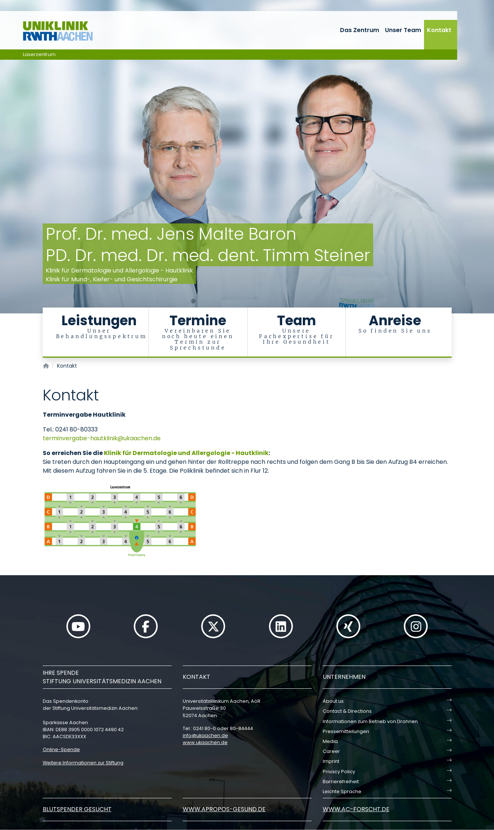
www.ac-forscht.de (356, 809)
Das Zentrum (359, 30)
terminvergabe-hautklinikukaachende (102, 438)
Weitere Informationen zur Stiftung (83, 763)
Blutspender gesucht (77, 809)
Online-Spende (61, 749)
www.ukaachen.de (205, 742)
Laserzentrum (39, 54)
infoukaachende (205, 735)
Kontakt (439, 30)
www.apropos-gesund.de (224, 809)
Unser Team (403, 30)
